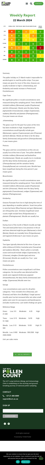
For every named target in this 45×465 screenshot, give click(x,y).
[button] (31, 3)
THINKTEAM (26, 437)
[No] (41, 458)
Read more (25, 462)
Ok (18, 462)
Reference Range (9, 307)
